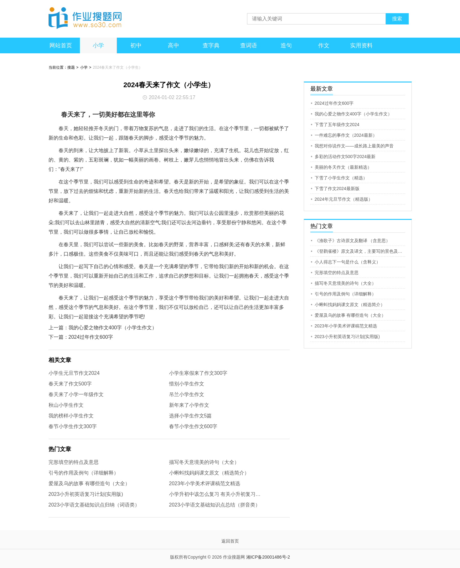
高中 (173, 45)
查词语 (248, 45)
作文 (323, 45)
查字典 (211, 45)
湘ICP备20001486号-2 (268, 557)
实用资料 (361, 45)
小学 (98, 45)
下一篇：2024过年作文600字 (81, 337)
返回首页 (230, 541)
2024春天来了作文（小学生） (118, 67)
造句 (286, 45)
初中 (136, 45)
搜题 (71, 67)
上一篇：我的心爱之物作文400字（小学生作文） (103, 327)
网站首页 (60, 45)
